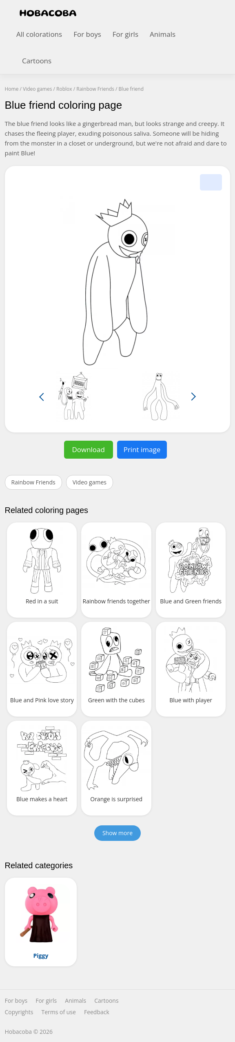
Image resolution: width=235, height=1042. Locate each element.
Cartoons (36, 60)
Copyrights (19, 1012)
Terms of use (58, 1012)
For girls (125, 34)
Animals (162, 34)
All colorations (39, 34)
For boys (87, 34)
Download (88, 449)
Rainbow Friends (33, 482)
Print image (142, 449)
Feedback (96, 1012)
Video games (89, 482)
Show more (117, 833)
